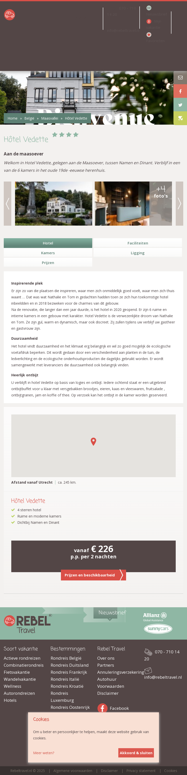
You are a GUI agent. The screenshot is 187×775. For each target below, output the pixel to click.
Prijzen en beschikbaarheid (94, 575)
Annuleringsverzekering (117, 672)
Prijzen (48, 262)
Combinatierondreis (23, 665)
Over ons (106, 658)
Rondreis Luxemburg (62, 696)
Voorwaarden (110, 686)
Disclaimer (108, 693)
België (29, 118)
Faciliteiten (138, 242)
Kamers (48, 252)
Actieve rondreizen (22, 658)
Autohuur (107, 679)
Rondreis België (66, 658)
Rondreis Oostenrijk (70, 707)
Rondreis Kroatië (67, 686)
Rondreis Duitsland (70, 665)
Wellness (12, 686)
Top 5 (81, 53)
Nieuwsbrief (156, 14)
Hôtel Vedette (76, 118)
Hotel (48, 242)
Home (13, 118)
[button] (93, 442)
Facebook (103, 707)
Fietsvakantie (17, 672)
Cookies (170, 770)
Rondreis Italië (65, 679)
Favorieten (155, 40)
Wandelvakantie (20, 679)
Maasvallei (49, 118)
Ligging (138, 252)
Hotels (10, 700)
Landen (78, 18)
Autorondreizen (19, 693)
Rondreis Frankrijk (69, 672)
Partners (105, 665)
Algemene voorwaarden (72, 770)
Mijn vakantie (153, 24)
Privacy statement (141, 770)
